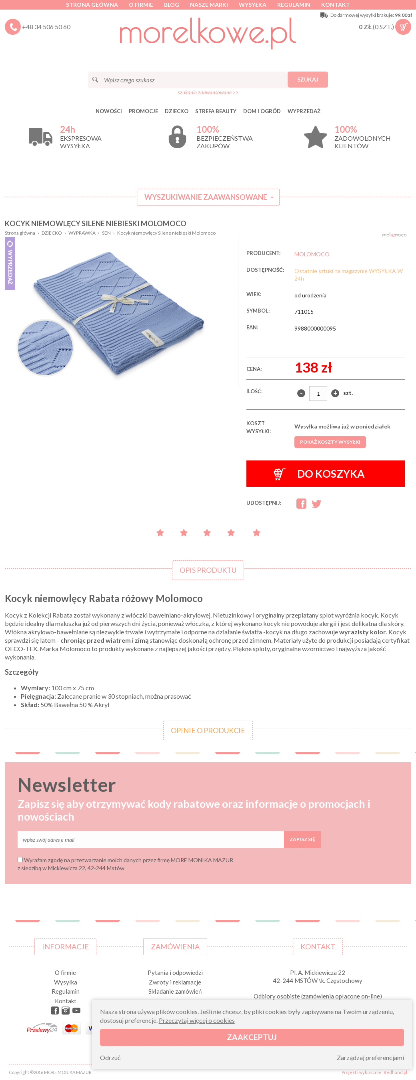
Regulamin (293, 4)
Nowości (109, 111)
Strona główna (92, 4)
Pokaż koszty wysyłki (330, 442)
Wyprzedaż (304, 111)
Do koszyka (319, 473)
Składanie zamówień (175, 991)
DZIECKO (176, 111)
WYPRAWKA (82, 233)
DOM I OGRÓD (262, 111)
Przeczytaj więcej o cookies (197, 1020)
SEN (106, 233)
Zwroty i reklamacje (175, 982)
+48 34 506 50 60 (46, 26)
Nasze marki (209, 4)
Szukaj (307, 79)
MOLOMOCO (312, 254)
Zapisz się (302, 839)
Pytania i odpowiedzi (175, 972)
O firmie (141, 4)
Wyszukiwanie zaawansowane (205, 197)
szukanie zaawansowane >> (208, 92)
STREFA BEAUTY (215, 111)
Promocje (143, 111)
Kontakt (335, 4)
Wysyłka (252, 4)
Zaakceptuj (252, 1037)
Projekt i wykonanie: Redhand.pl (374, 1072)
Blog (171, 4)
